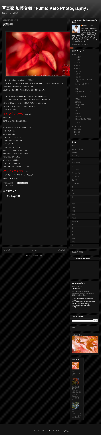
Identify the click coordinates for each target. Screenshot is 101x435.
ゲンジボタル (76, 163)
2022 (76, 54)
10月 (77, 60)
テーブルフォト (77, 173)
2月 (77, 77)
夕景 (73, 242)
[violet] (77, 107)
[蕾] (76, 89)
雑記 (73, 211)
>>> (78, 288)
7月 (77, 62)
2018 (76, 135)
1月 (77, 123)
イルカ (74, 145)
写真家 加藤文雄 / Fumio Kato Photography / (45, 8)
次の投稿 (6, 250)
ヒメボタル (75, 176)
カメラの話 (75, 156)
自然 (11, 186)
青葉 (73, 411)
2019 (76, 132)
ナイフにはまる (80, 96)
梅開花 (77, 113)
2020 (76, 129)
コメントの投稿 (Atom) (36, 255)
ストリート (75, 169)
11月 (77, 57)
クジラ (74, 159)
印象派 (77, 99)
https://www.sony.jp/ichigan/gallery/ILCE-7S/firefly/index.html (84, 294)
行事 (73, 207)
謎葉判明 (78, 102)
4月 (77, 71)
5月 (77, 68)
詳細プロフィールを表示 (80, 44)
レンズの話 (75, 183)
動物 (73, 238)
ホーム (34, 250)
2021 (76, 126)
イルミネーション (78, 149)
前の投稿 (61, 250)
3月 (77, 74)
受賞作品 (75, 221)
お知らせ (75, 152)
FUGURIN (78, 116)
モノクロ (75, 180)
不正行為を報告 (78, 252)
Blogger (67, 431)
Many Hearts (79, 105)
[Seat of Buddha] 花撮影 (83, 119)
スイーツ (75, 166)
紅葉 (73, 204)
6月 (77, 65)
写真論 (74, 218)
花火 (73, 193)
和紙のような (77, 335)
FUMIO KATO (88, 25)
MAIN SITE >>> (77, 286)
